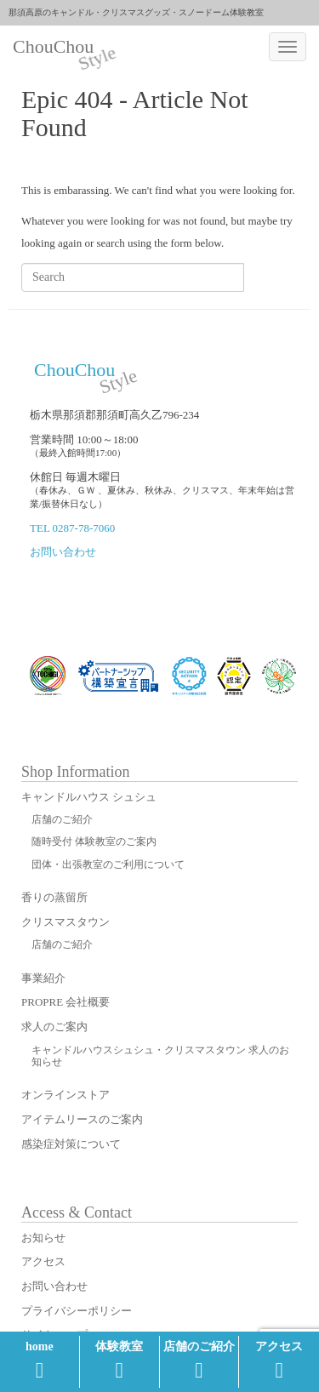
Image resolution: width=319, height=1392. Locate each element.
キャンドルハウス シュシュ (89, 796)
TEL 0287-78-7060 (72, 528)
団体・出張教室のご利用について (108, 864)
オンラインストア (65, 1094)
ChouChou (59, 48)
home (40, 1360)
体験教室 (119, 1360)
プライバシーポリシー (76, 1310)
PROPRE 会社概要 (65, 1002)
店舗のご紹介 (199, 1360)
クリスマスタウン (65, 922)
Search (270, 277)
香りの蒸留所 (54, 897)
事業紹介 (43, 978)
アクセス (279, 1360)
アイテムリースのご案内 (82, 1119)
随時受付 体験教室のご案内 (94, 841)
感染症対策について (71, 1144)
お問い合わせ (63, 551)
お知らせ (43, 1237)
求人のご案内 (54, 1026)
